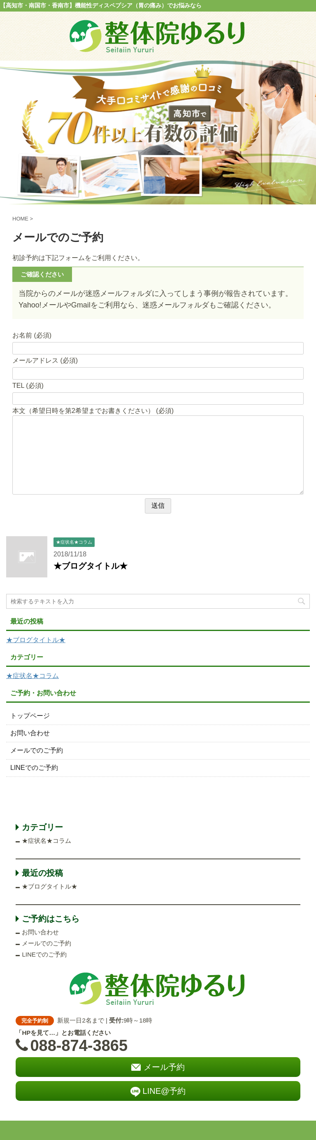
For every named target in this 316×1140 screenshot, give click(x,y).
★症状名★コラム (32, 675)
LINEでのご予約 (34, 767)
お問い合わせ (30, 733)
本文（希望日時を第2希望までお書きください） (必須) (93, 410)
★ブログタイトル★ (90, 565)
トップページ (30, 715)
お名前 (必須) (31, 335)
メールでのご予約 (36, 750)
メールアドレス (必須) (45, 360)
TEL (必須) (28, 385)
